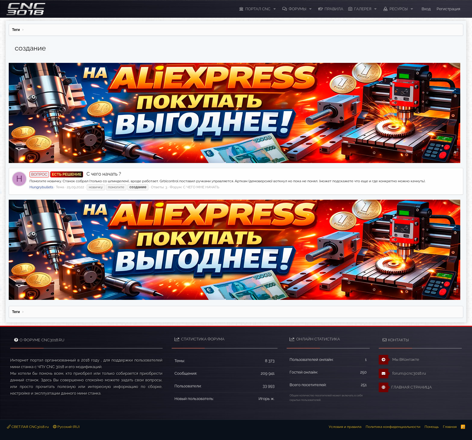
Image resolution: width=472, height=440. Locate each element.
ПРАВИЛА (333, 9)
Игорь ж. (267, 398)
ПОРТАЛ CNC (258, 9)
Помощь (431, 427)
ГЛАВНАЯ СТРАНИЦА (405, 387)
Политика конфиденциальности (393, 427)
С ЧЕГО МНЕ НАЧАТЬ (201, 187)
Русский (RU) (66, 427)
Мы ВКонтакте (399, 360)
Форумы (297, 9)
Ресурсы (399, 9)
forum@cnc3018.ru (402, 373)
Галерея (362, 9)
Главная (450, 427)
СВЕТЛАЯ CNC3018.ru (28, 427)
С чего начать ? (75, 174)
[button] (274, 9)
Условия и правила (345, 427)
